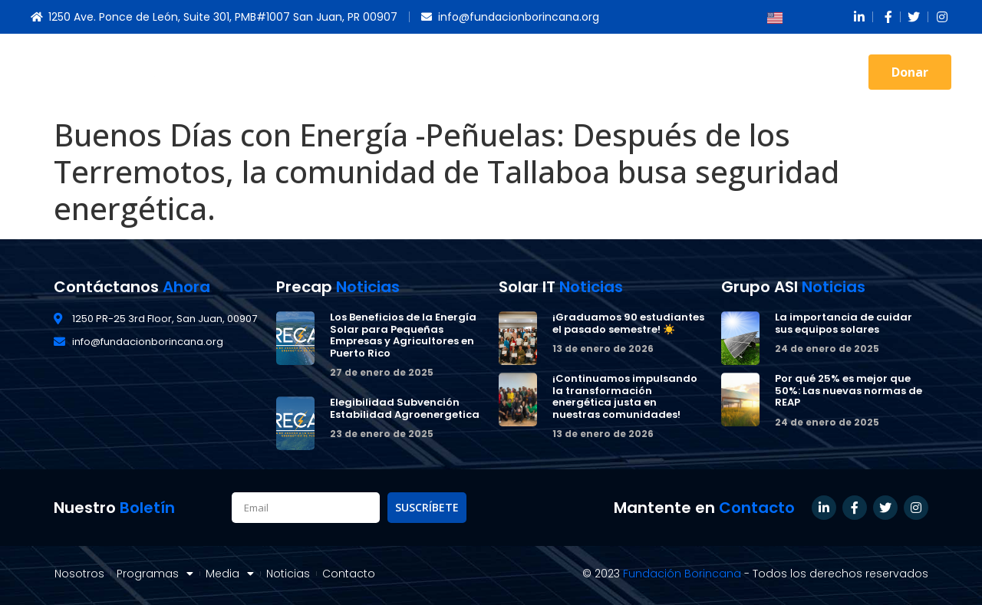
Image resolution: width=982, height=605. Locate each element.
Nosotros (465, 72)
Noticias (713, 72)
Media (644, 72)
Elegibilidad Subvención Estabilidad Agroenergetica (404, 408)
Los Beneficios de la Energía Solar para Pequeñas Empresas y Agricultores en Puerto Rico (403, 335)
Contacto (791, 72)
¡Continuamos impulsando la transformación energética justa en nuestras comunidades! (624, 396)
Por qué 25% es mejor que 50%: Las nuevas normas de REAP (848, 390)
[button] (909, 72)
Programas (558, 72)
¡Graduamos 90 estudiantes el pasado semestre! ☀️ (628, 323)
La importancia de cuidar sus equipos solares (843, 323)
